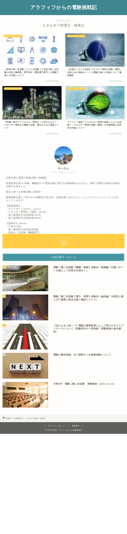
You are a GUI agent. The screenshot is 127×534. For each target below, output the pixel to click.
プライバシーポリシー (57, 426)
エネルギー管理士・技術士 (35, 418)
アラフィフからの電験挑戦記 (63, 7)
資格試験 (18, 418)
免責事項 (75, 426)
